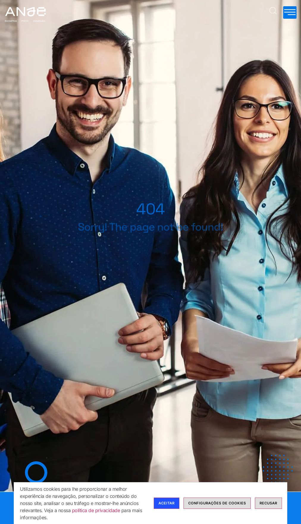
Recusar (268, 509)
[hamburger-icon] (290, 12)
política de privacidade (96, 517)
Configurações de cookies (217, 509)
